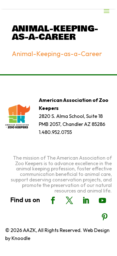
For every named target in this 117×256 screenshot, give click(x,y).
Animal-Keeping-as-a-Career (57, 53)
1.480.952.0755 (55, 132)
